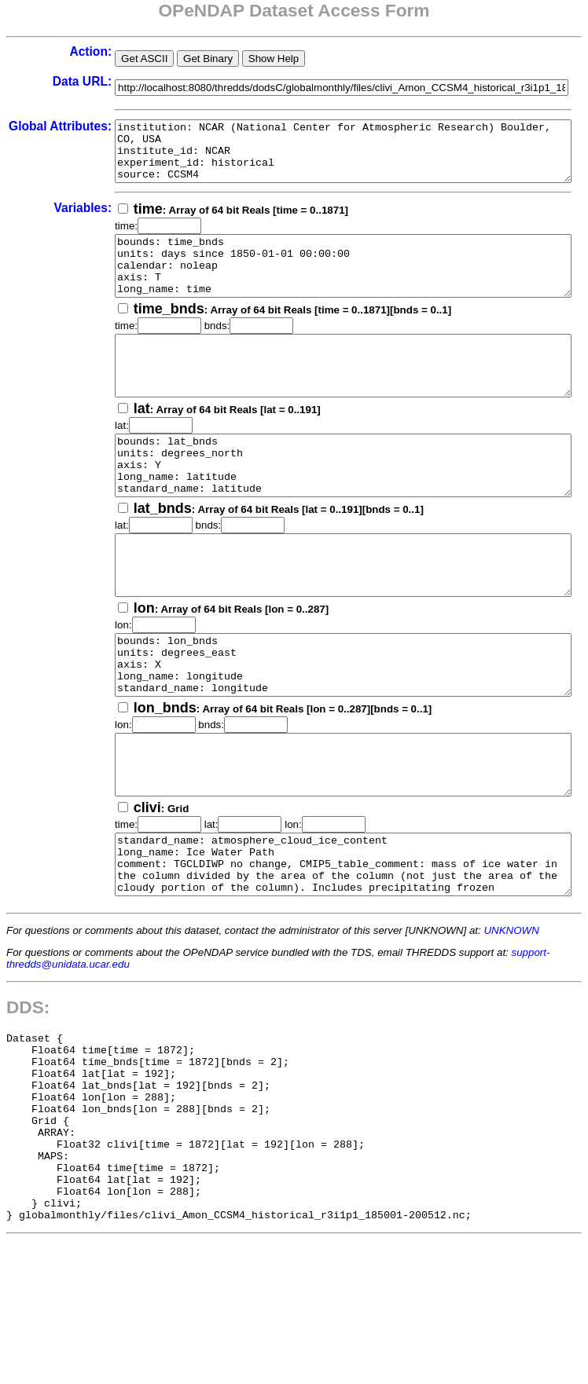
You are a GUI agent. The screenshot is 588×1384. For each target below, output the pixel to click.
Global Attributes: (40, 133)
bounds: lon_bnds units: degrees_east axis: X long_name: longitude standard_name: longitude (330, 729)
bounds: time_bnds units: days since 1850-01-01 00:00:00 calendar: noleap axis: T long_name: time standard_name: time (330, 283)
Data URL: (40, 81)
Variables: (42, 219)
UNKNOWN (510, 1025)
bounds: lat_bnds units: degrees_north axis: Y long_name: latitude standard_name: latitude (330, 506)
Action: (49, 51)
